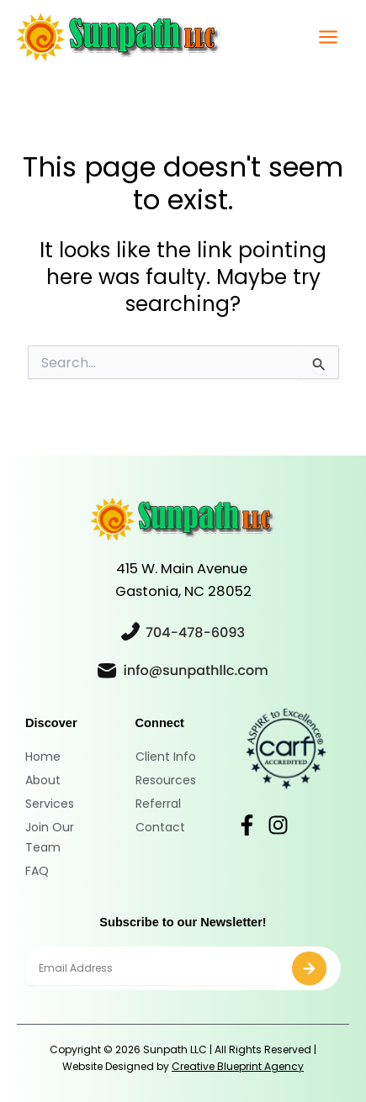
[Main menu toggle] (327, 37)
